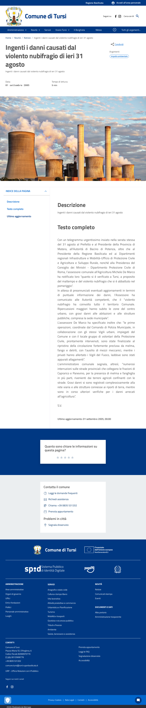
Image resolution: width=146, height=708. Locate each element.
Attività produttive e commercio (62, 603)
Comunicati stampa (103, 594)
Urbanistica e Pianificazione (60, 607)
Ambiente (52, 629)
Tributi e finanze (55, 625)
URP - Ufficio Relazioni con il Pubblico (21, 671)
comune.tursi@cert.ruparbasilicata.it (21, 665)
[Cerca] (137, 16)
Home (8, 37)
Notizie (27, 37)
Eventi (98, 598)
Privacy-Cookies (54, 699)
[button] (126, 3)
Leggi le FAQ (84, 651)
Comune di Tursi (45, 16)
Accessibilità (84, 660)
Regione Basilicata (94, 3)
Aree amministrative (14, 589)
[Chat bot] (138, 700)
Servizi (51, 584)
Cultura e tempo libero (57, 594)
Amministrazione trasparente (108, 616)
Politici (8, 607)
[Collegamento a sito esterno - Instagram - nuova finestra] (119, 16)
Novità (17, 37)
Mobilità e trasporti (56, 616)
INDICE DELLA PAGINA (18, 191)
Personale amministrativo (16, 611)
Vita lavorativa (54, 598)
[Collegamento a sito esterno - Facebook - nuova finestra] (115, 16)
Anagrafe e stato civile (57, 589)
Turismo (51, 612)
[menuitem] (79, 29)
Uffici (7, 598)
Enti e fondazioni (12, 602)
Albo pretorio (100, 612)
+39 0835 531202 (13, 661)
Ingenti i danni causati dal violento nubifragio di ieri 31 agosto (63, 37)
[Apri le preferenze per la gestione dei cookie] (7, 700)
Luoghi (8, 616)
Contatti (9, 642)
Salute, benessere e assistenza (61, 634)
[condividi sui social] (117, 44)
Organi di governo (13, 594)
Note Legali (69, 699)
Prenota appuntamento (89, 647)
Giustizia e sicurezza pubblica (60, 620)
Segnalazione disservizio (89, 656)
